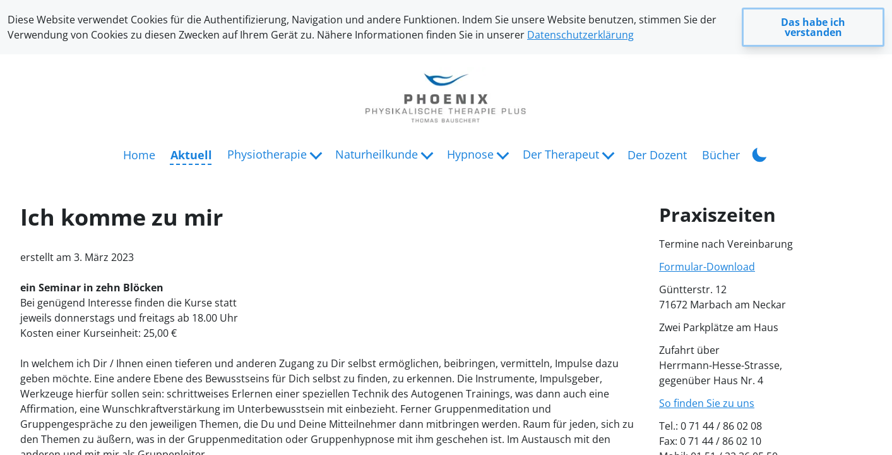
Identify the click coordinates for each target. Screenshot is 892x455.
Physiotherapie (267, 154)
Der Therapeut (561, 154)
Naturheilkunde (376, 154)
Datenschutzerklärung (580, 35)
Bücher (721, 154)
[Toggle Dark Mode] (759, 153)
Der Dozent (657, 154)
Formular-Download (707, 267)
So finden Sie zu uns (706, 403)
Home (139, 154)
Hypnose (470, 154)
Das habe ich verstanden (813, 27)
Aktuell (191, 154)
